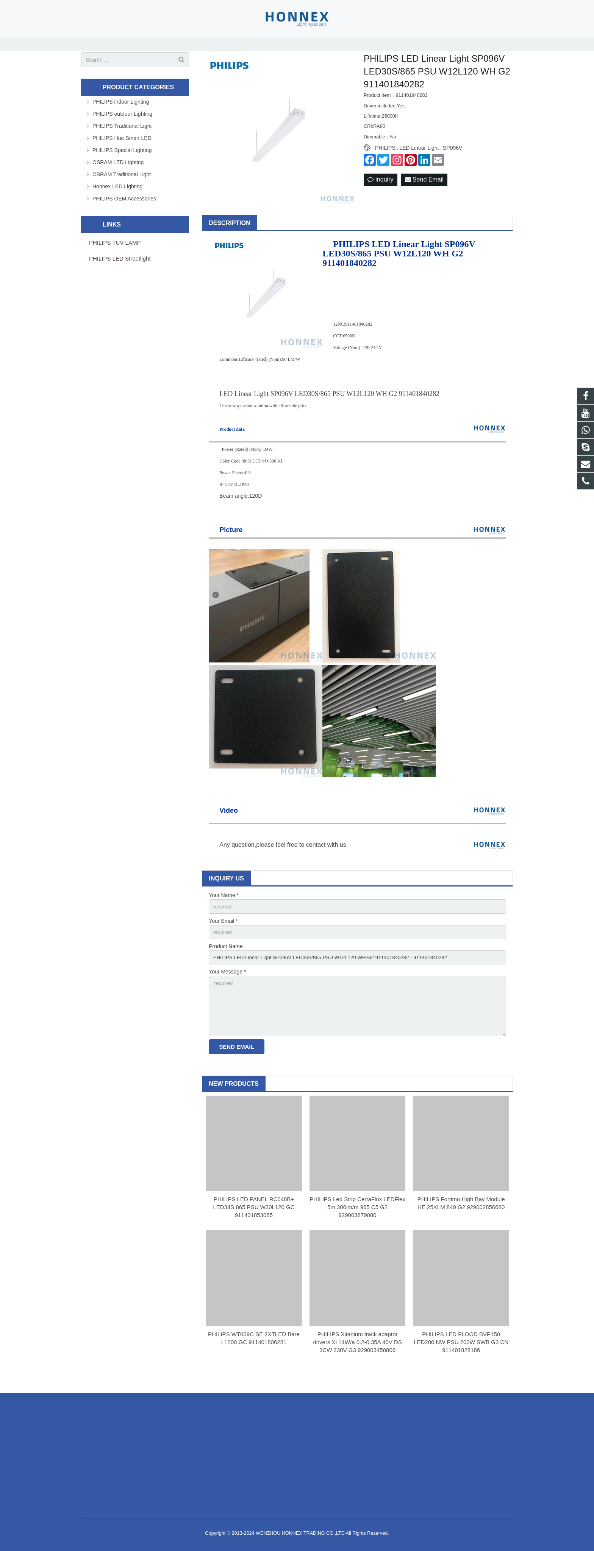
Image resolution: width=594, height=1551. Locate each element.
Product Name (225, 961)
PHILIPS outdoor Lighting (122, 127)
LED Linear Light (419, 161)
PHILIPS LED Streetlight (120, 271)
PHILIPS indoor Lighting (120, 115)
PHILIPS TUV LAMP (115, 255)
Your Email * (223, 935)
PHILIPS (385, 161)
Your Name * (224, 908)
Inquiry (380, 192)
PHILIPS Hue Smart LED (122, 151)
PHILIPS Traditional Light (122, 139)
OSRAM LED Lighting (118, 175)
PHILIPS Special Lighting (122, 163)
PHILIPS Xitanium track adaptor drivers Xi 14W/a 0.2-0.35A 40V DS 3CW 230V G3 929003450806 (357, 1360)
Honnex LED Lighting (117, 199)
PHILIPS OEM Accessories (124, 211)
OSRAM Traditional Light (121, 187)
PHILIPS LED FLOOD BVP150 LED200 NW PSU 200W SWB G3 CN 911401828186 (461, 1360)
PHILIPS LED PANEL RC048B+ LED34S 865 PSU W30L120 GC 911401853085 (253, 1225)
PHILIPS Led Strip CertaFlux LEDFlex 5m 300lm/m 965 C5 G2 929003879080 (357, 1225)
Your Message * (227, 987)
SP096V (452, 161)
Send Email (424, 192)
